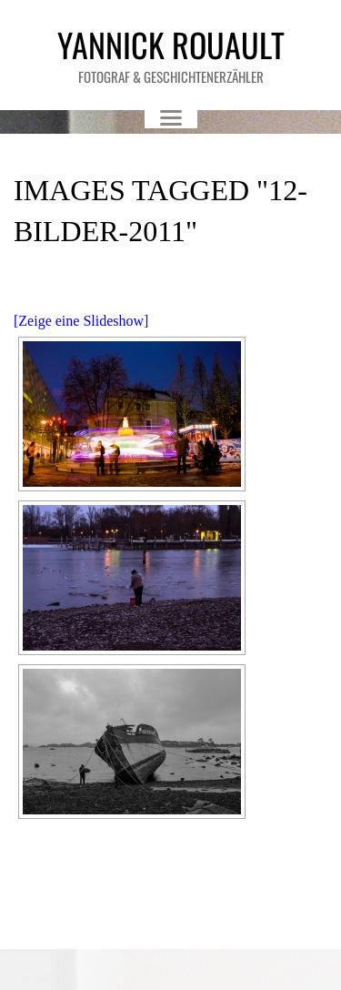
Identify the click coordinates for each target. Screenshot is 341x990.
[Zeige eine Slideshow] (81, 320)
